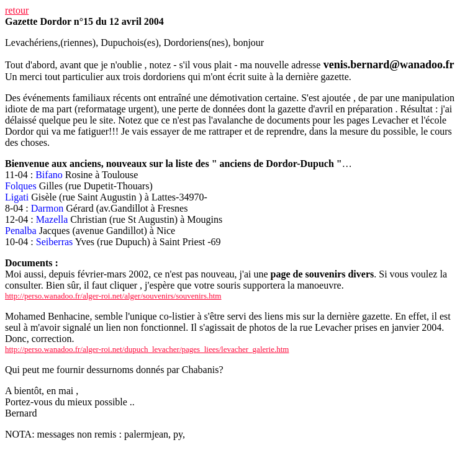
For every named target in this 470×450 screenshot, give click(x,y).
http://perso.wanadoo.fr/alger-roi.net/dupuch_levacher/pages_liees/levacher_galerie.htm (147, 349)
